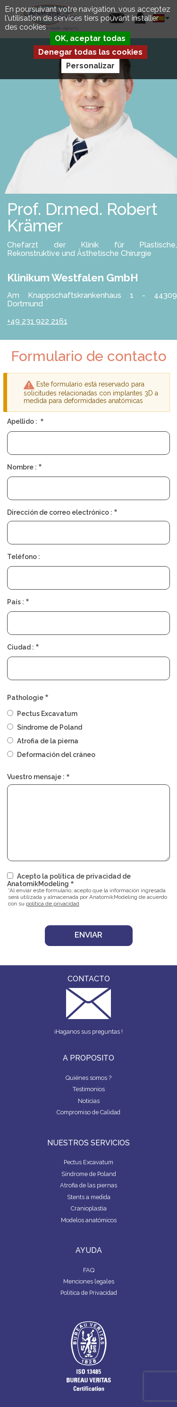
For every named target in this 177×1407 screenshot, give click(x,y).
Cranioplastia (89, 1208)
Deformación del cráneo (56, 754)
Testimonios (89, 1089)
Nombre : (22, 467)
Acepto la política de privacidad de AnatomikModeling (69, 880)
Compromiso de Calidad (88, 1112)
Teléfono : (23, 556)
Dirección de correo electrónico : (59, 512)
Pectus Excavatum (47, 713)
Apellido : (23, 421)
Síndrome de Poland (49, 727)
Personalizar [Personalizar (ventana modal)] (90, 65)
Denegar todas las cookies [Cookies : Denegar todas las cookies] (90, 52)
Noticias (89, 1100)
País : (15, 602)
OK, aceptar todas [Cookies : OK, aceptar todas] (90, 38)
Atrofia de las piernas (88, 1185)
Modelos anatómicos (89, 1220)
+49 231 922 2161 (37, 321)
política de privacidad (52, 903)
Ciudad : (20, 647)
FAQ (88, 1270)
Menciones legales (88, 1281)
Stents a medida (88, 1197)
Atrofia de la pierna (47, 741)
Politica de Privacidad (88, 1292)
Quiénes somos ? (88, 1077)
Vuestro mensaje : (36, 777)
